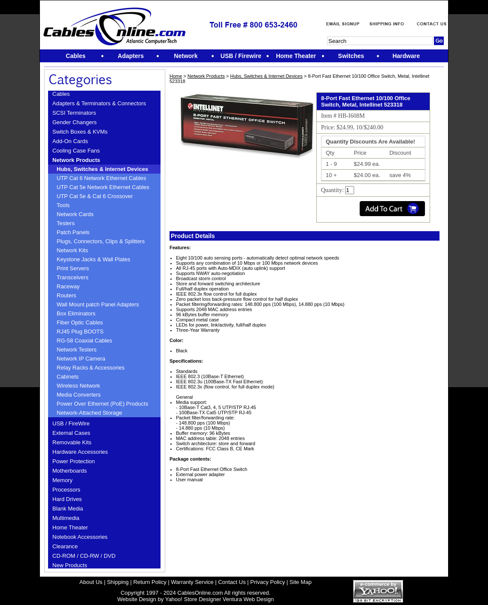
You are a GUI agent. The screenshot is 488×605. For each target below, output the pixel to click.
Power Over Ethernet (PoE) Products (102, 403)
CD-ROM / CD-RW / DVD (83, 556)
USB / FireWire (71, 423)
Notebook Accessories (80, 537)
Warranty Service (192, 582)
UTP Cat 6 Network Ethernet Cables (101, 178)
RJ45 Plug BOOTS (80, 331)
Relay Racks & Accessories (90, 367)
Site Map (301, 582)
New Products (69, 565)
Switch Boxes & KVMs (80, 131)
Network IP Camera (81, 358)
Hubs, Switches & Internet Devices (102, 169)
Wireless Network (78, 385)
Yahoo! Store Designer (193, 599)
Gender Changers (74, 122)
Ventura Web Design (248, 599)
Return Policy (149, 582)
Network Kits (72, 250)
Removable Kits (71, 442)
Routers (66, 295)
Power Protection (73, 461)
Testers (66, 223)
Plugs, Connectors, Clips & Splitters (101, 241)
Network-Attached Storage (89, 412)
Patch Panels (73, 232)
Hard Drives (67, 499)
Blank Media (67, 508)
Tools (63, 205)
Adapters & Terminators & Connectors (99, 103)
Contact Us (232, 582)
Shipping (118, 582)
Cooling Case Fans (76, 150)
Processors (66, 489)
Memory (62, 480)
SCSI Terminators (74, 113)
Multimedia (65, 518)
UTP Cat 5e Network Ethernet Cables (103, 187)
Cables (61, 94)
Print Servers (73, 268)
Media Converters (79, 394)
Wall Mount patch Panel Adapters (98, 304)
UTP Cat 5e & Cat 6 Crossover (95, 196)
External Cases (71, 433)
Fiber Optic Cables (80, 322)
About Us (90, 582)
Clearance (65, 546)
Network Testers (77, 349)
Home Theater (70, 527)
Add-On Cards (70, 141)
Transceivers (72, 277)
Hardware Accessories (80, 452)
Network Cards (75, 214)
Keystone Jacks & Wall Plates (93, 259)
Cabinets (68, 376)
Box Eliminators (76, 313)
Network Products (76, 160)
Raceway (68, 286)
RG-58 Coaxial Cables (84, 340)
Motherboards (69, 471)
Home (176, 76)
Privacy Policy (267, 582)
